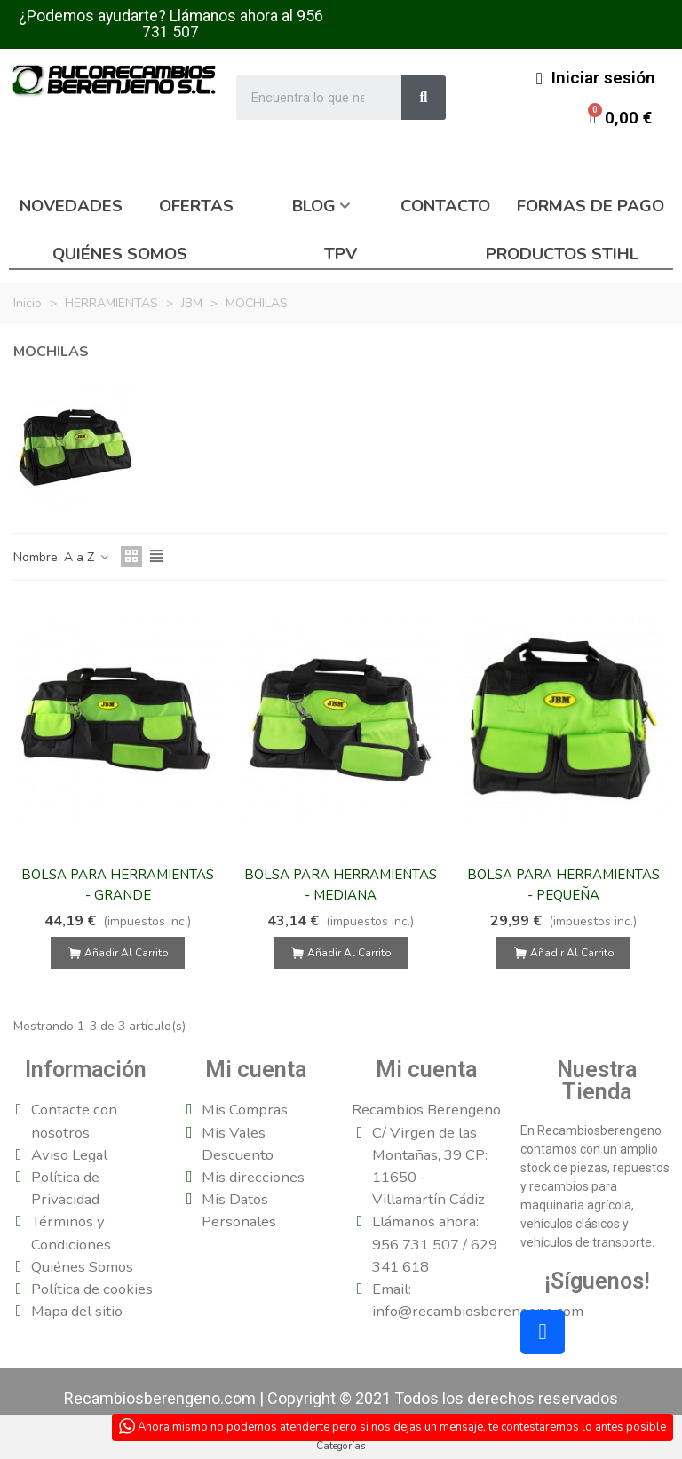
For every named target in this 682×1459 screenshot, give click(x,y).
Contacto (445, 206)
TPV (340, 254)
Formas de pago (590, 206)
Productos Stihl (562, 254)
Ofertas (196, 206)
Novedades (71, 206)
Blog (314, 206)
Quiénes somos (119, 254)
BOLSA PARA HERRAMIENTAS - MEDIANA (340, 885)
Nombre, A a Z (61, 557)
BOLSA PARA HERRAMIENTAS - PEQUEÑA (563, 885)
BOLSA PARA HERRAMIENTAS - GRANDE (117, 885)
